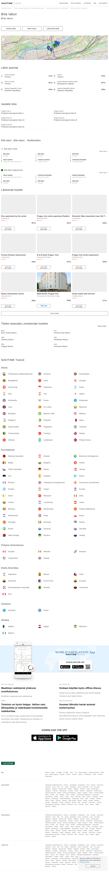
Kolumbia (84, 802)
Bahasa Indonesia (94, 772)
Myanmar (48, 789)
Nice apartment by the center (14, 216)
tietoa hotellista (76, 3)
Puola (86, 798)
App (95, 3)
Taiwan (76, 791)
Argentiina (68, 802)
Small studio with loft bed (83, 294)
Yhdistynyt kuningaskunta (84, 794)
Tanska (52, 794)
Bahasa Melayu (83, 772)
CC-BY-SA (104, 59)
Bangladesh (81, 785)
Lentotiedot (87, 3)
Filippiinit (76, 789)
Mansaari (77, 796)
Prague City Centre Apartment (85, 255)
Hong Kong (100, 785)
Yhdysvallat (54, 802)
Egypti (97, 804)
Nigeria (54, 806)
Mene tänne (32, 28)
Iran (62, 787)
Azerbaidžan (73, 785)
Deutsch (68, 774)
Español (74, 774)
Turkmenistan (63, 791)
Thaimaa (55, 791)
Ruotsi (52, 800)
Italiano (80, 774)
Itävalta (59, 792)
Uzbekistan (89, 791)
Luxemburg (95, 796)
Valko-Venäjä (72, 800)
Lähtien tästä (11, 28)
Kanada (91, 800)
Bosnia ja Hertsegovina (69, 792)
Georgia (93, 785)
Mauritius (47, 806)
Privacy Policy (84, 862)
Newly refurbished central (12, 294)
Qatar (88, 789)
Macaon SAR (62, 789)
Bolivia (74, 802)
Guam (87, 804)
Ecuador (99, 802)
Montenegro (55, 798)
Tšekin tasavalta (98, 792)
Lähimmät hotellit (53, 28)
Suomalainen (87, 774)
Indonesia (48, 787)
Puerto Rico (92, 802)
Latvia (101, 796)
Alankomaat (75, 798)
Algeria (92, 804)
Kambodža (73, 787)
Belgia (79, 792)
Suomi (67, 794)
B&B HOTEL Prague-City (47, 294)
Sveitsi (91, 792)
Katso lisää (103, 151)
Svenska (100, 774)
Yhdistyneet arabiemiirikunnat (53, 785)
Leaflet (82, 59)
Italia (83, 796)
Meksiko (96, 800)
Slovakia (64, 800)
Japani (67, 787)
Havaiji (61, 802)
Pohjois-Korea (98, 791)
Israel (53, 787)
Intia (58, 787)
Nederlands (48, 776)
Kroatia (67, 796)
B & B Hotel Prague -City (48, 255)
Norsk (94, 774)
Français (62, 774)
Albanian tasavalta (50, 792)
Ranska (73, 794)
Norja (81, 798)
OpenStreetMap (91, 59)
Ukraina (79, 800)
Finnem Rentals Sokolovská (13, 255)
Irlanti (72, 796)
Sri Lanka (97, 787)
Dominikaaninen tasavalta (52, 804)
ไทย (76, 772)
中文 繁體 (58, 772)
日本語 (47, 772)
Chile (78, 802)
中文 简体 (65, 772)
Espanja (62, 794)
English (53, 772)
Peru (76, 804)
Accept (93, 866)
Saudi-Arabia (95, 789)
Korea (79, 787)
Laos (91, 787)
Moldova (47, 798)
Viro (57, 794)
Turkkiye (70, 791)
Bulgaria (85, 792)
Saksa (47, 794)
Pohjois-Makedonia (65, 798)
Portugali (92, 798)
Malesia (70, 789)
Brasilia (63, 804)
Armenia (65, 785)
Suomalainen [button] (103, 3)
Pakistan (82, 789)
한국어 (71, 772)
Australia (81, 804)
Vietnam (82, 791)
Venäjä (85, 800)
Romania (98, 798)
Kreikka (56, 796)
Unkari (61, 796)
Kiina (87, 785)
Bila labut (9, 14)
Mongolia (54, 789)
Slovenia (58, 800)
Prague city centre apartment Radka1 (53, 216)
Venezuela (70, 804)
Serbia (47, 800)
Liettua (88, 796)
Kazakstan (85, 787)
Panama (47, 802)
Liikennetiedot (63, 3)
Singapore (48, 791)
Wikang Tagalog (53, 774)
